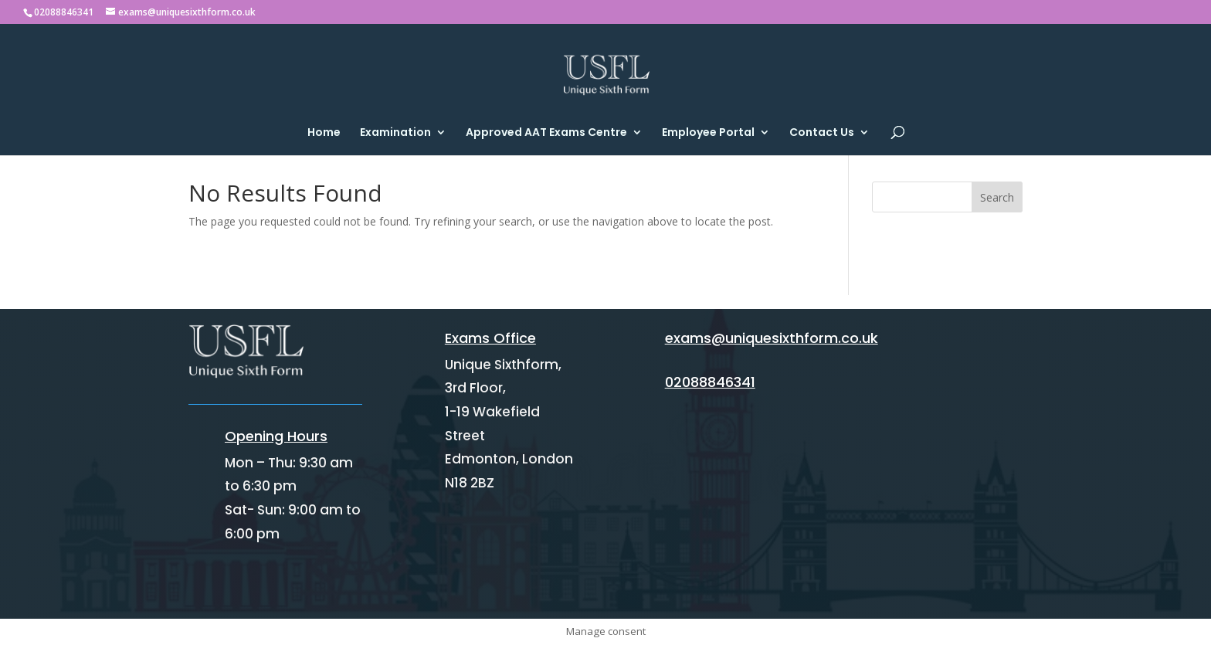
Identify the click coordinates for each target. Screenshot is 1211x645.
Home (324, 133)
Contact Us (821, 133)
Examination (395, 133)
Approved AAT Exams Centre (546, 133)
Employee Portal (708, 133)
